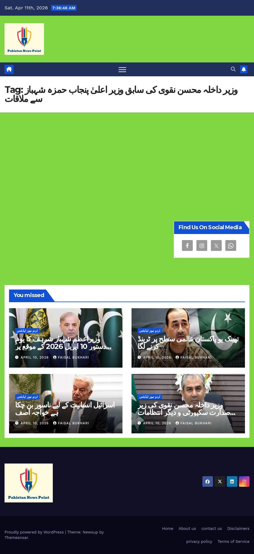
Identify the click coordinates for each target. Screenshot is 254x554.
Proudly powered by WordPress (35, 532)
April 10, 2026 (35, 357)
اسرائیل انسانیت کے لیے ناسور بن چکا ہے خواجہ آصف (65, 408)
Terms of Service (233, 541)
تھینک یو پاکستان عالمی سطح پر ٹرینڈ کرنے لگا (188, 342)
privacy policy (199, 541)
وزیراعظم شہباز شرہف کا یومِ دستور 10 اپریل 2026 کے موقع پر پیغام (60, 346)
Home (167, 528)
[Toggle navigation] (122, 69)
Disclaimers (238, 528)
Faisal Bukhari (71, 357)
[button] (233, 69)
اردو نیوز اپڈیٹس (27, 330)
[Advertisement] (127, 158)
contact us (212, 528)
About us (187, 528)
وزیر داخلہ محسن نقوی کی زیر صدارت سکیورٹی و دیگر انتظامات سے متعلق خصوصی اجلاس (184, 412)
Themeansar (16, 537)
